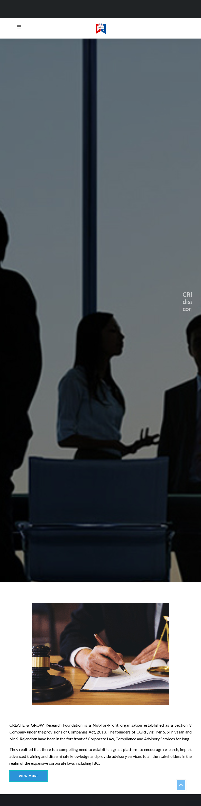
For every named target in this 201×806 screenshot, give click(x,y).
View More (28, 776)
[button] (181, 785)
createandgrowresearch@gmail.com (118, 6)
